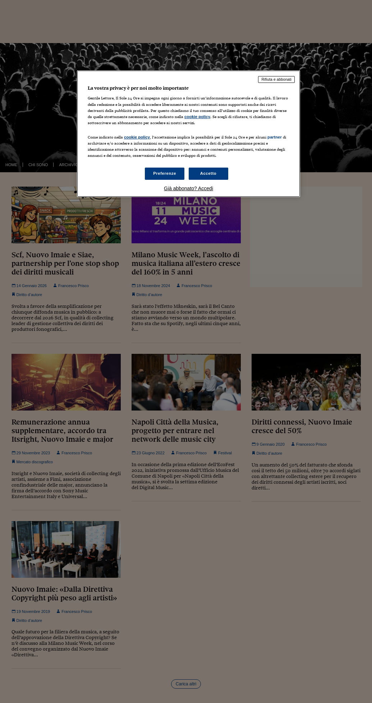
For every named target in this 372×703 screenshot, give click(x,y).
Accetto (208, 173)
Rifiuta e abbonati (276, 79)
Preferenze (164, 173)
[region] (188, 133)
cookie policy (197, 116)
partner (274, 137)
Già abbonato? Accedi (188, 188)
